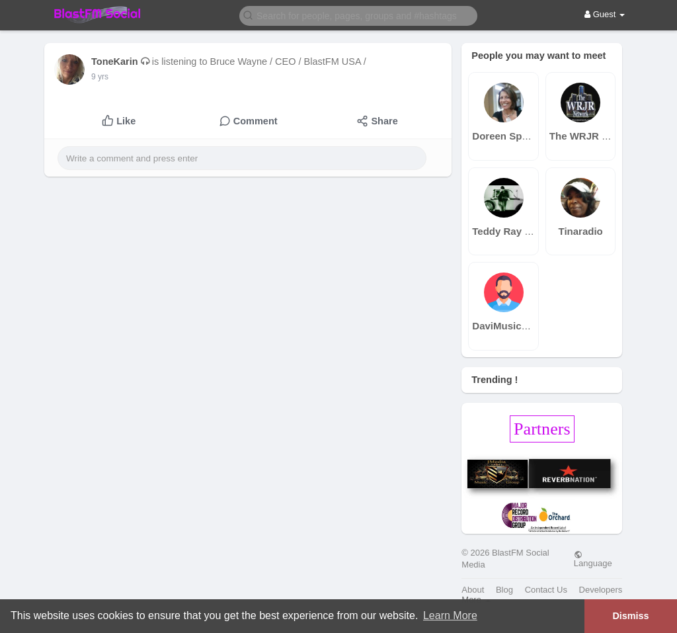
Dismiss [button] (630, 616)
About (472, 589)
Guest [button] (604, 14)
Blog (504, 589)
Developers (601, 589)
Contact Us (546, 589)
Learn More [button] (450, 615)
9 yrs (99, 76)
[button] (358, 15)
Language (593, 559)
